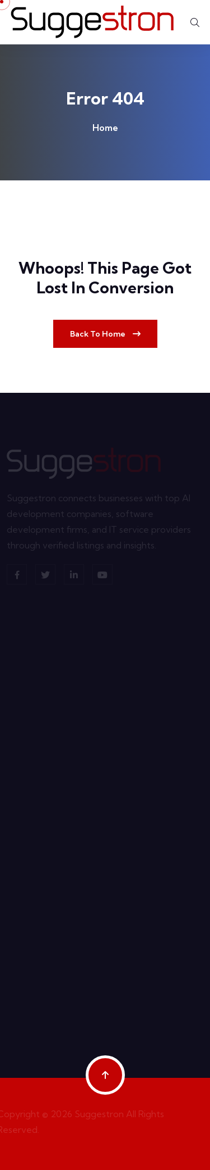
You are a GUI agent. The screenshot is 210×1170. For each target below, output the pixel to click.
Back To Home (105, 334)
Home (105, 127)
